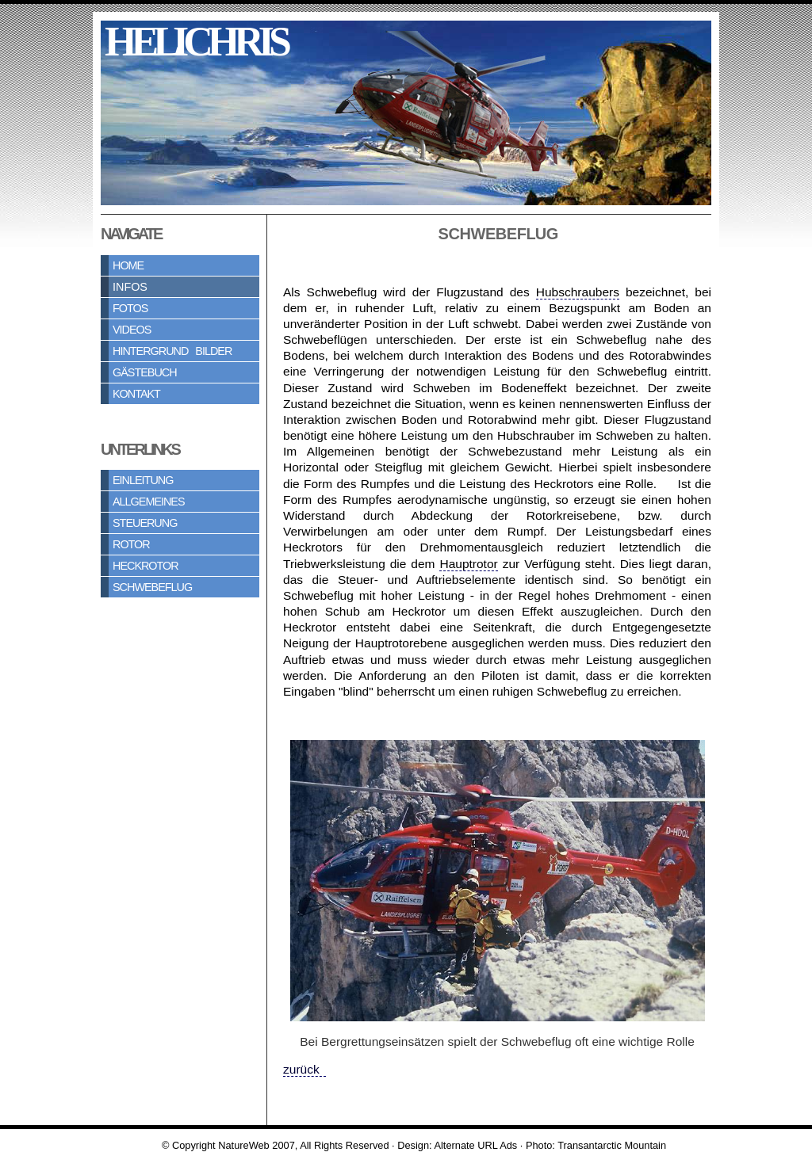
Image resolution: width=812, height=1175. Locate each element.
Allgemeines (149, 501)
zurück (304, 1069)
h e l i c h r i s (194, 41)
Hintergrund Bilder (172, 351)
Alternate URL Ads (475, 1145)
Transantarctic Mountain (611, 1145)
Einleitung (143, 480)
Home (128, 265)
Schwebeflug (152, 587)
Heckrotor (145, 565)
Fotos (130, 308)
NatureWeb (244, 1145)
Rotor (131, 544)
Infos (130, 286)
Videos (132, 329)
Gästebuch (145, 372)
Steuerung (145, 523)
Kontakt (136, 393)
